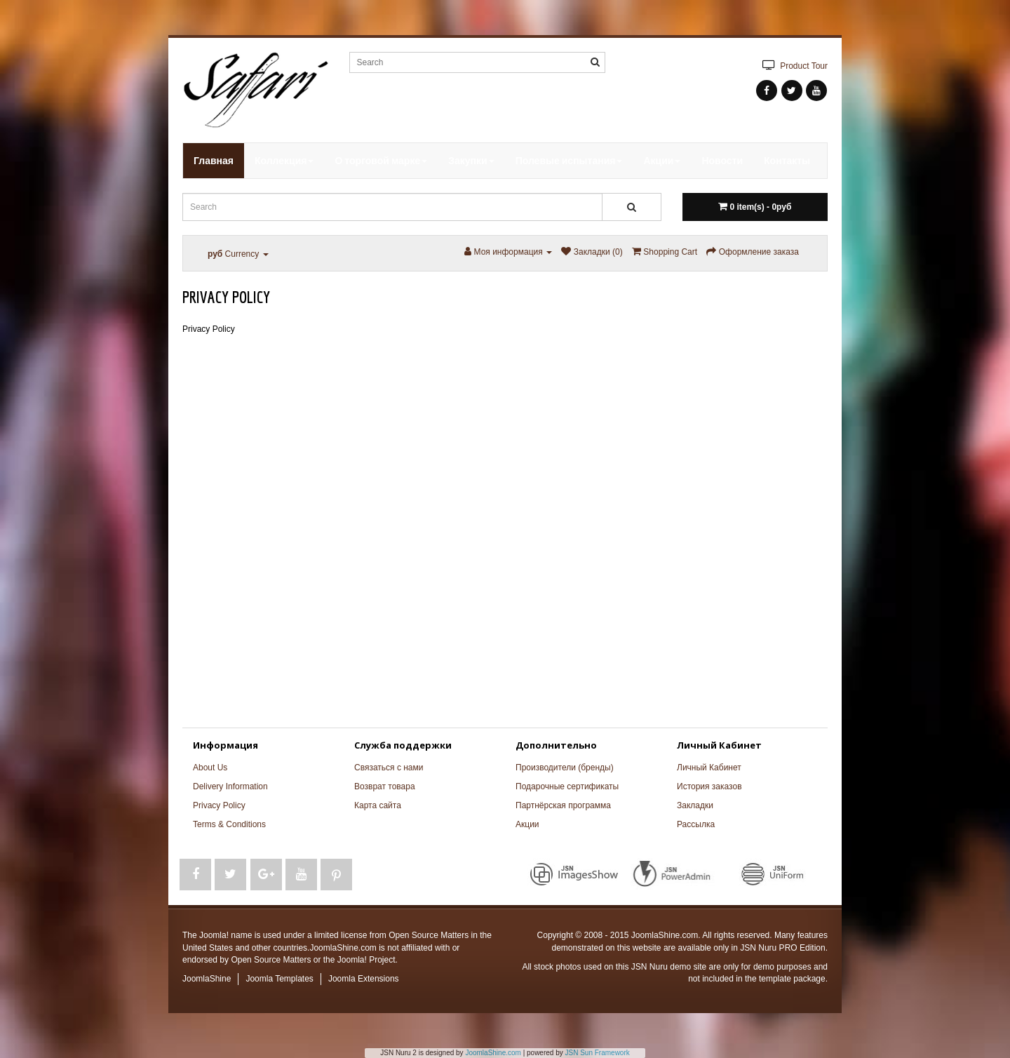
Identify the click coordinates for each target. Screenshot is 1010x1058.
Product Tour (793, 65)
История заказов (709, 786)
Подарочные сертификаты (567, 786)
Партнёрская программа (563, 805)
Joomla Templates (279, 979)
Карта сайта (377, 805)
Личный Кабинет (709, 767)
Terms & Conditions (229, 824)
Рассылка (696, 824)
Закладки (695, 805)
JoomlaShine (206, 979)
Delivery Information (230, 786)
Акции (527, 824)
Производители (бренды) (565, 767)
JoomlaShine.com (492, 1053)
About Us (210, 767)
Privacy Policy (219, 805)
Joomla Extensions (363, 979)
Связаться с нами (388, 767)
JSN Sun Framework (597, 1053)
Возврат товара (384, 786)
